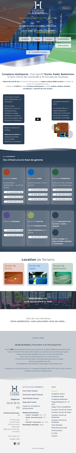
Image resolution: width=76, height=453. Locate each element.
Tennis (6, 139)
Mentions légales (38, 448)
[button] (5, 8)
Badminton (8, 141)
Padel (12, 139)
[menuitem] (62, 391)
